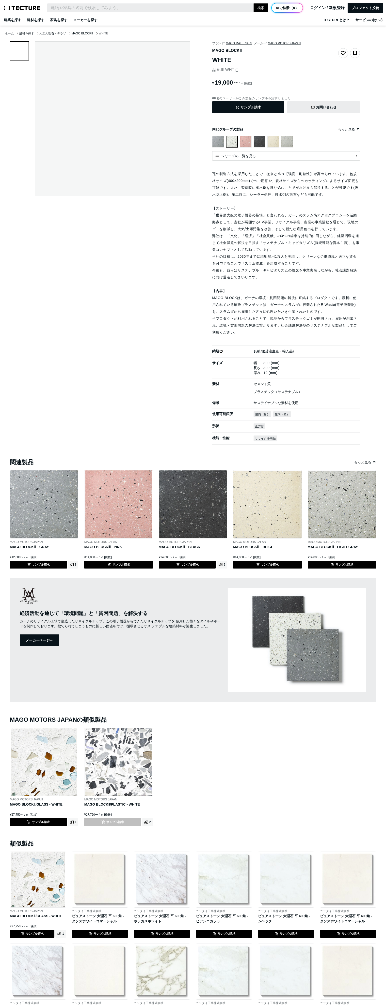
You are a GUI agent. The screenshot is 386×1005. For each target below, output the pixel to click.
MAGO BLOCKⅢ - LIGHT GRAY (333, 547)
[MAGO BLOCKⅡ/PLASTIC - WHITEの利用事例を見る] (147, 822)
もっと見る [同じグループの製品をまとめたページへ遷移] (346, 129)
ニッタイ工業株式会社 (86, 911)
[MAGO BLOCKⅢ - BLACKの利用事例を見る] (222, 565)
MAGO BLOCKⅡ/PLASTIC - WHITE (112, 804)
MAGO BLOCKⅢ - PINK (103, 547)
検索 (260, 8)
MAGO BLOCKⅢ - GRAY (29, 547)
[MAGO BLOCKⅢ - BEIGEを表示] (273, 142)
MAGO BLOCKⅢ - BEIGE (253, 547)
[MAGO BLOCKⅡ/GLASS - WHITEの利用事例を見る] (73, 822)
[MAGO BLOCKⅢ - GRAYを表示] (218, 142)
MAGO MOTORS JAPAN (284, 43)
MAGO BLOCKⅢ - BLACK (179, 547)
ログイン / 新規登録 (327, 8)
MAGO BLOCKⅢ (227, 50)
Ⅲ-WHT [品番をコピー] (230, 70)
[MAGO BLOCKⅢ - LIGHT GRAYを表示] (287, 142)
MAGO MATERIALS (239, 43)
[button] (221, 351)
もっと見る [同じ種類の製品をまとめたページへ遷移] (362, 462)
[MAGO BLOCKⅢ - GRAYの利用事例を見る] (73, 565)
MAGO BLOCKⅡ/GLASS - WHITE (36, 804)
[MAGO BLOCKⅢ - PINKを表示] (246, 142)
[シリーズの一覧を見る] (286, 156)
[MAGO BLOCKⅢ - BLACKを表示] (259, 142)
